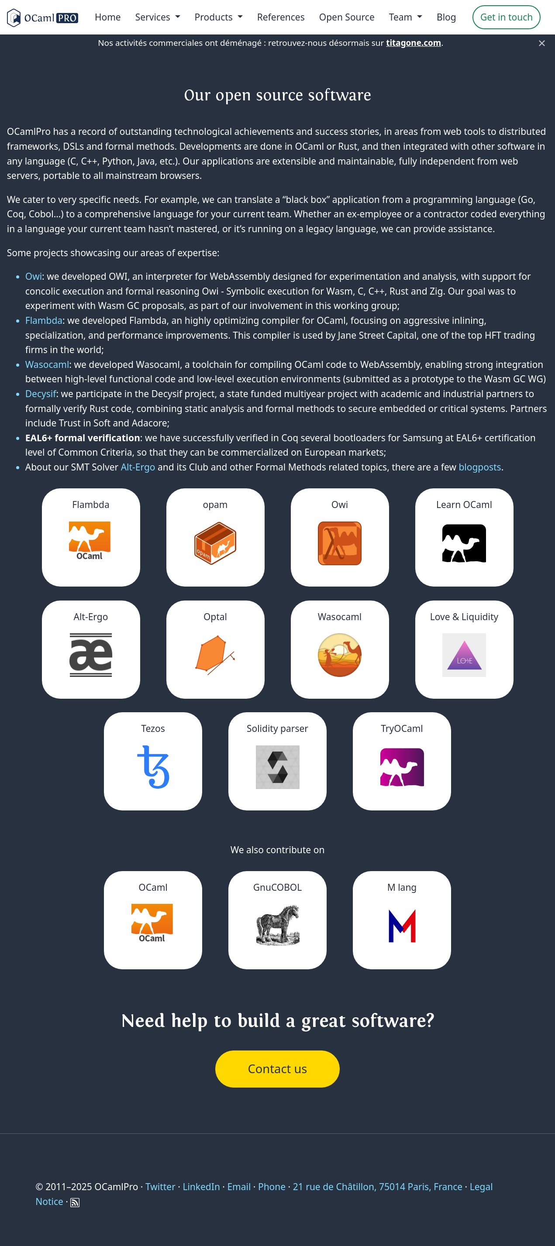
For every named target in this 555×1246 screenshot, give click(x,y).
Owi (33, 276)
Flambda (43, 320)
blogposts (479, 467)
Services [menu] (154, 17)
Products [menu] (215, 17)
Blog (446, 17)
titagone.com (413, 42)
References (281, 17)
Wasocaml (47, 364)
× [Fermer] (542, 43)
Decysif (40, 394)
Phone (272, 1187)
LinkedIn (201, 1187)
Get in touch (506, 17)
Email (239, 1187)
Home (108, 17)
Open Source (347, 17)
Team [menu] (402, 17)
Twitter (160, 1187)
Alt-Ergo (138, 467)
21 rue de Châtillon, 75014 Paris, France (377, 1187)
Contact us (277, 1069)
